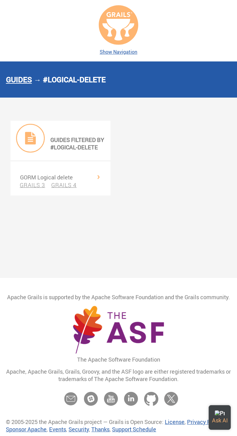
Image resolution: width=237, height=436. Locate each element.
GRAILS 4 (64, 185)
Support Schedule (134, 429)
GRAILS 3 (32, 185)
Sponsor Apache (26, 429)
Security (79, 429)
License (175, 422)
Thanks (100, 429)
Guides (19, 80)
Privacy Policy (204, 422)
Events (57, 429)
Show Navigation (118, 51)
